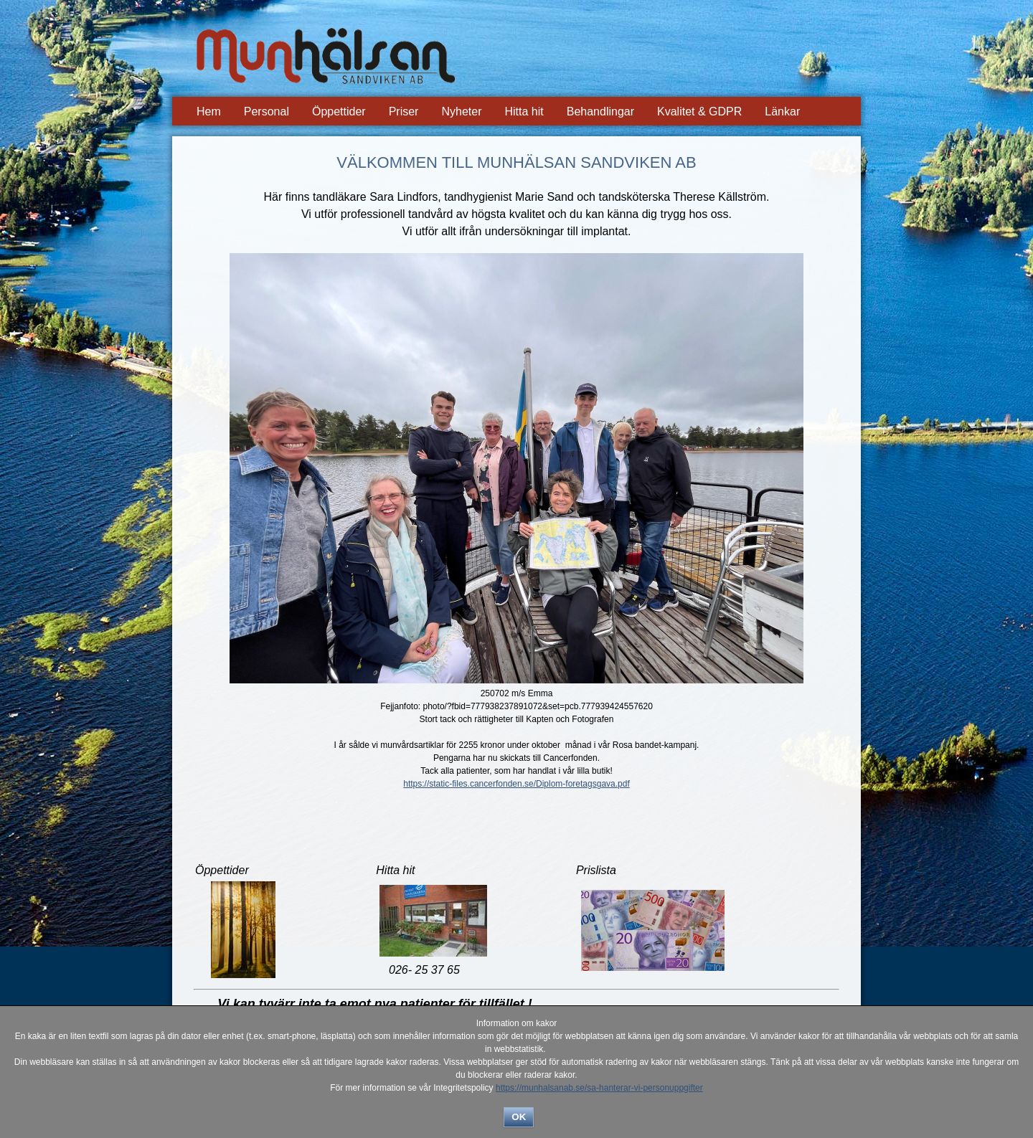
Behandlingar (600, 111)
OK (518, 1116)
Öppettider (339, 111)
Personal (266, 111)
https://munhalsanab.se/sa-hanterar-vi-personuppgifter (599, 1088)
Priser (404, 111)
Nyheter (461, 111)
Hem (209, 111)
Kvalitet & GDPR (699, 111)
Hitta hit (523, 111)
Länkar (782, 111)
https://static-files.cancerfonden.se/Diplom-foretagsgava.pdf (516, 784)
